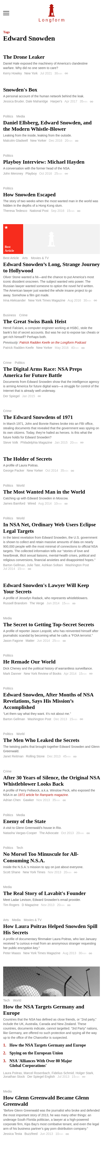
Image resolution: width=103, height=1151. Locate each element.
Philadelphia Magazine (36, 442)
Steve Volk (10, 442)
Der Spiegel (11, 396)
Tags (6, 32)
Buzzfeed (31, 1134)
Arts (25, 258)
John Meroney (13, 173)
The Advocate (49, 833)
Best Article (11, 258)
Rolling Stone (35, 756)
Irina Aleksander (14, 300)
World (20, 485)
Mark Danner (12, 673)
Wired (32, 503)
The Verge (37, 603)
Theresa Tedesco (15, 210)
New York (31, 73)
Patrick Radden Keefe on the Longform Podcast (52, 342)
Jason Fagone (13, 640)
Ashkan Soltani (52, 565)
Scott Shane (11, 872)
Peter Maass (12, 953)
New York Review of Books (42, 673)
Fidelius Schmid (63, 1073)
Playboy (31, 173)
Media (20, 116)
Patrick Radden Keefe (18, 347)
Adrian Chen (12, 800)
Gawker (28, 800)
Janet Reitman (13, 756)
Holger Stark (84, 1073)
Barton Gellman (14, 565)
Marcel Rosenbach (37, 1073)
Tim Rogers (11, 905)
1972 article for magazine (43, 795)
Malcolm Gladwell (15, 140)
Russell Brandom (15, 603)
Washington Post (77, 565)
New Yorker (38, 140)
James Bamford (14, 503)
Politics (8, 116)
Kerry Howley (12, 73)
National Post (39, 210)
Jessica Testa (12, 1134)
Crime (23, 315)
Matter (30, 640)
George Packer (13, 470)
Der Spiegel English (41, 1076)
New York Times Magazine (46, 300)
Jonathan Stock (14, 1076)
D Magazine (30, 905)
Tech (19, 847)
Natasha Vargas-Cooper (20, 833)
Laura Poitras (12, 1073)
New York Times (34, 872)
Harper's (56, 101)
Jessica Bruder (13, 101)
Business (9, 315)
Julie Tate (33, 565)
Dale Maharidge (37, 101)
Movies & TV (40, 258)
